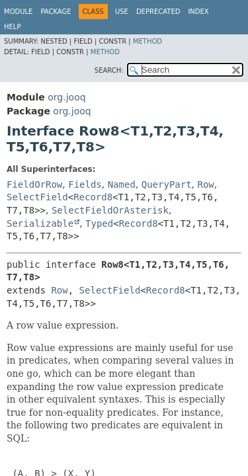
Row (206, 184)
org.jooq (66, 97)
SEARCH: (109, 70)
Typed (99, 223)
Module (18, 11)
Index (198, 11)
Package (55, 11)
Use (121, 11)
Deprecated (158, 11)
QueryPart (167, 184)
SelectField (37, 197)
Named (122, 184)
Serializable (40, 223)
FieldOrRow (34, 184)
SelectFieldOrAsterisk (110, 210)
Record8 (92, 197)
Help (12, 26)
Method (147, 41)
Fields (85, 184)
